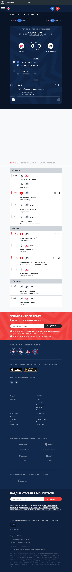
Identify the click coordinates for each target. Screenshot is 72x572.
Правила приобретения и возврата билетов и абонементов (27, 549)
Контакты (39, 407)
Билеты (13, 399)
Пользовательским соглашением (31, 334)
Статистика (14, 424)
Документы (40, 410)
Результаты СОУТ (15, 536)
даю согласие (18, 336)
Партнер (23, 460)
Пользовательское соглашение (19, 546)
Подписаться (52, 326)
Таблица (39, 422)
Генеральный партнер (48, 449)
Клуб (38, 399)
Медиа (13, 396)
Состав (12, 417)
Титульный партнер (23, 449)
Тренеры (13, 419)
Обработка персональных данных (20, 542)
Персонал (13, 422)
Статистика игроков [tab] (47, 163)
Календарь (15, 15)
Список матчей (30, 15)
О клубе (39, 402)
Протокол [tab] (14, 163)
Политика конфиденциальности (19, 539)
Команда (14, 413)
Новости (39, 396)
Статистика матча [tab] (28, 163)
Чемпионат (40, 413)
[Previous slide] (13, 99)
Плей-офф (39, 427)
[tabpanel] (36, 237)
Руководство (40, 405)
